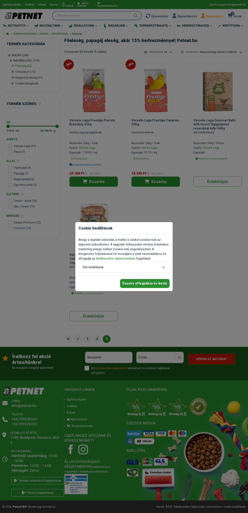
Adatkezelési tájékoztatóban (115, 258)
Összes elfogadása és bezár (144, 283)
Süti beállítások (93, 267)
